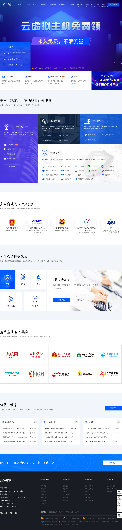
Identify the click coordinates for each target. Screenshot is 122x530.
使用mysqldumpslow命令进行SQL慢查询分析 (98, 433)
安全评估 (95, 170)
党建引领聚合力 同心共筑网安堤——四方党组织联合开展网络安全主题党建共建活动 (15, 433)
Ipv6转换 (94, 166)
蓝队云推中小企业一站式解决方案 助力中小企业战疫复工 (57, 433)
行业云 (48, 140)
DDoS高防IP (50, 166)
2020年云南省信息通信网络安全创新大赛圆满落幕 (57, 428)
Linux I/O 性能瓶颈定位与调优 (96, 437)
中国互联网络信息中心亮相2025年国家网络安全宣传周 (15, 437)
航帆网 (61, 512)
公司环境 (17, 53)
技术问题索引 (89, 500)
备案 (98, 4)
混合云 (65, 140)
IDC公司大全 (69, 512)
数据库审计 (108, 175)
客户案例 (62, 4)
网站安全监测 (50, 179)
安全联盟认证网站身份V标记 (69, 522)
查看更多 (113, 408)
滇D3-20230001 (95, 522)
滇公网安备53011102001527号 (73, 518)
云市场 (35, 4)
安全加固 (68, 175)
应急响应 (68, 170)
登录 (103, 4)
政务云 (48, 136)
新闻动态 (9, 422)
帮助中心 (80, 4)
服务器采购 (92, 140)
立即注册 (114, 4)
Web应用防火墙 (51, 170)
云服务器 (11, 144)
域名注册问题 (89, 494)
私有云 (65, 136)
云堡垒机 (81, 166)
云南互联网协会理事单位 (50, 522)
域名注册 (11, 154)
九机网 (77, 512)
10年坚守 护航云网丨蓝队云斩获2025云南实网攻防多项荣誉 (15, 441)
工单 (119, 511)
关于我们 (89, 4)
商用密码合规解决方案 (85, 179)
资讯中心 (43, 503)
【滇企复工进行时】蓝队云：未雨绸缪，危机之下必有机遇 (57, 437)
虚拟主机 (11, 149)
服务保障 (53, 4)
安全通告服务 (109, 170)
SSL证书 (68, 166)
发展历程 (43, 489)
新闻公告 (43, 494)
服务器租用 (92, 135)
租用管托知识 (89, 491)
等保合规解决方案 (52, 175)
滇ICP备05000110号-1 (55, 518)
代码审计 (81, 175)
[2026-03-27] (61, 68)
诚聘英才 (43, 497)
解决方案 (44, 4)
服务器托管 (109, 135)
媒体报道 (51, 422)
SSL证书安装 (88, 497)
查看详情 (61, 300)
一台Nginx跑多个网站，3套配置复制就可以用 (98, 428)
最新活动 (21, 4)
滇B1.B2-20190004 (111, 518)
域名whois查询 (111, 486)
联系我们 (15, 65)
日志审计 (95, 175)
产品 (28, 4)
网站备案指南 (89, 489)
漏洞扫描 (68, 179)
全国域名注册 (53, 512)
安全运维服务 (109, 166)
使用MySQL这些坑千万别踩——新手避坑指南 (98, 441)
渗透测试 (81, 170)
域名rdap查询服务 (112, 489)
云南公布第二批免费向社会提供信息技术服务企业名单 (57, 441)
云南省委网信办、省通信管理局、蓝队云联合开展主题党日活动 (15, 428)
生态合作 (71, 4)
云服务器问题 (89, 486)
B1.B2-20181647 (102, 518)
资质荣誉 (14, 59)
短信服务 (11, 158)
